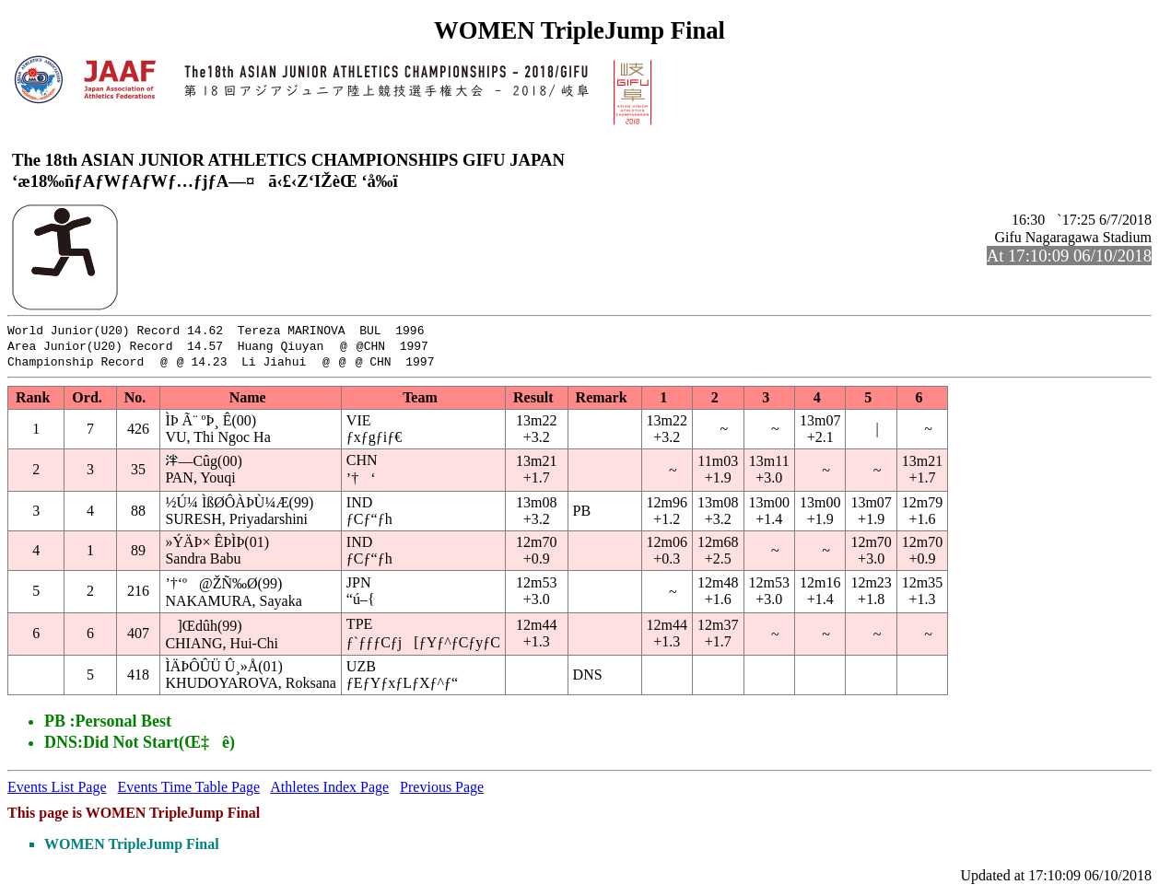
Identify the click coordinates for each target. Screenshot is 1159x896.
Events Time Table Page (189, 791)
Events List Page (57, 791)
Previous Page (442, 791)
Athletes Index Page (329, 791)
